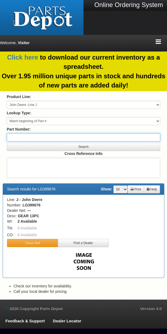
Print (136, 189)
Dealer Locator (67, 321)
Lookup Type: (19, 113)
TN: (10, 228)
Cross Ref (32, 243)
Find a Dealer (83, 243)
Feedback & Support (25, 321)
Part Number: (19, 129)
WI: (10, 221)
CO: (10, 235)
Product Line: (19, 97)
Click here (22, 57)
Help (152, 189)
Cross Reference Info (84, 153)
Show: (106, 189)
